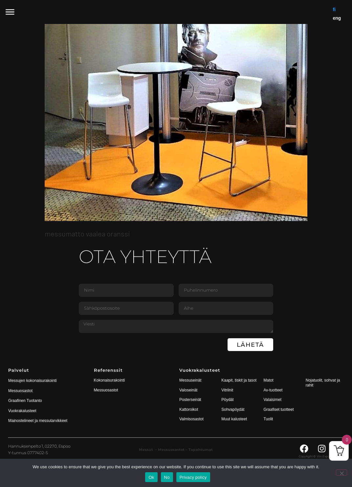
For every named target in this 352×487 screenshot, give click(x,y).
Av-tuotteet (273, 390)
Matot (269, 380)
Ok (151, 477)
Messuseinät (190, 380)
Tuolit (269, 419)
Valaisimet (272, 399)
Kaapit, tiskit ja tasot (238, 380)
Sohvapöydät (232, 409)
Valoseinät (188, 390)
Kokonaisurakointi (109, 380)
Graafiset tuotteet (279, 409)
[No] (341, 473)
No (167, 477)
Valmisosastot (191, 419)
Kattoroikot (188, 409)
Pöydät (227, 399)
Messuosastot (106, 390)
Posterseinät (190, 399)
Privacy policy (193, 477)
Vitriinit (227, 390)
